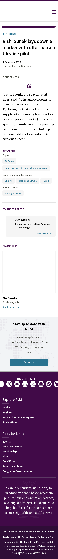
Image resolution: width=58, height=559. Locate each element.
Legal (13, 536)
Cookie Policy (10, 531)
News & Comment (13, 446)
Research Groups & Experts (18, 417)
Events (6, 441)
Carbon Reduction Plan (41, 536)
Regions (7, 412)
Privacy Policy (26, 531)
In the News (9, 34)
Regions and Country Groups (17, 174)
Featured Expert (13, 209)
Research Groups (11, 187)
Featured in (10, 245)
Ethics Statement (44, 531)
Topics (5, 155)
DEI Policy (23, 536)
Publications (9, 422)
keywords (8, 150)
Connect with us (29, 379)
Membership (9, 451)
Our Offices (8, 461)
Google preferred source (17, 471)
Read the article (13, 307)
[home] (25, 11)
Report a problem (12, 466)
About (6, 456)
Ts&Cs (6, 536)
